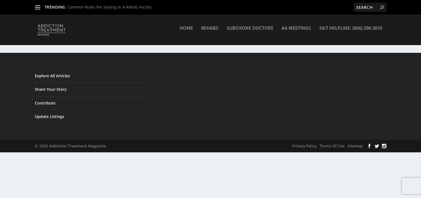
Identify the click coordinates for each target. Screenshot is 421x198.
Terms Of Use (332, 146)
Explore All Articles (52, 76)
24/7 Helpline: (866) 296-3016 (350, 32)
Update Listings (49, 116)
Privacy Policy (304, 146)
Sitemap (355, 146)
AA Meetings (296, 32)
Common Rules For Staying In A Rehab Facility (110, 7)
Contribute (45, 103)
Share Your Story (51, 89)
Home (186, 32)
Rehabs (209, 32)
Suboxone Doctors (250, 32)
